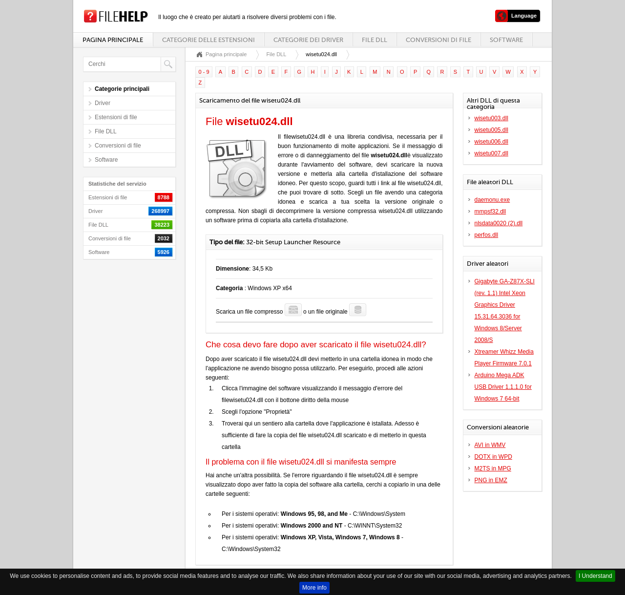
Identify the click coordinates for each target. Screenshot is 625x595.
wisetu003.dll (491, 118)
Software (506, 39)
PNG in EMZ (491, 480)
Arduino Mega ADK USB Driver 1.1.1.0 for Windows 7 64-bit (503, 387)
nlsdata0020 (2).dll (499, 223)
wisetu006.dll (491, 141)
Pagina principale (113, 39)
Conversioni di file (438, 39)
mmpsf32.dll (490, 211)
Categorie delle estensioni (208, 39)
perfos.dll (487, 235)
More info (314, 587)
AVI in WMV (490, 445)
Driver (102, 103)
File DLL (374, 39)
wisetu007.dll (491, 153)
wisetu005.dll (491, 130)
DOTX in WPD (493, 456)
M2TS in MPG (493, 468)
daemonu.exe (492, 199)
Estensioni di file (116, 117)
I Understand (595, 576)
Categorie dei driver (308, 39)
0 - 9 (204, 72)
